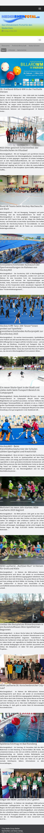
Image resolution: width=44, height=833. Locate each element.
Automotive (21, 50)
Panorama (5, 46)
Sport (4, 50)
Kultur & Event (34, 46)
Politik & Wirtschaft (19, 46)
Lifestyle (11, 50)
